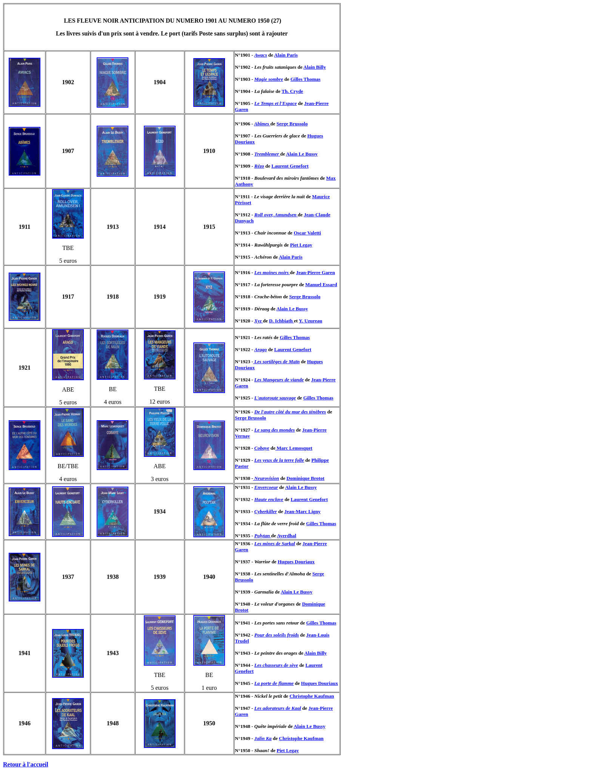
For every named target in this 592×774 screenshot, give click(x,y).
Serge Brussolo (292, 123)
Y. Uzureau (310, 321)
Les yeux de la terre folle (279, 460)
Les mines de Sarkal (274, 543)
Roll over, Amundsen (275, 214)
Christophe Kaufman (312, 696)
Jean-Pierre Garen (315, 272)
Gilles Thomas (305, 79)
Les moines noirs (272, 272)
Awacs (260, 55)
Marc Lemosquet (293, 448)
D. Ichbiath (281, 321)
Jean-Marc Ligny (302, 511)
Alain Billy (315, 67)
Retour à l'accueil (25, 764)
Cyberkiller (265, 511)
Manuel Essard (321, 284)
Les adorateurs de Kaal (277, 708)
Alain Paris (286, 55)
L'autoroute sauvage (275, 398)
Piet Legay (301, 245)
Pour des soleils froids (276, 635)
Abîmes (261, 123)
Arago (260, 349)
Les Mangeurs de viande (279, 379)
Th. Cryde (292, 91)
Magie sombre (268, 79)
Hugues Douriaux (296, 561)
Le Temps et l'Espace (275, 103)
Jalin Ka (262, 738)
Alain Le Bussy (302, 154)
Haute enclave (268, 499)
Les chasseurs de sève (276, 665)
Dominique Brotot (306, 478)
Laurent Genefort (289, 166)
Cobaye (261, 448)
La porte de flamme (273, 683)
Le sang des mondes (274, 430)
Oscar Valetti (307, 233)
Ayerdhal (286, 535)
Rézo (259, 166)
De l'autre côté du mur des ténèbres (290, 412)
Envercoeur (266, 487)
